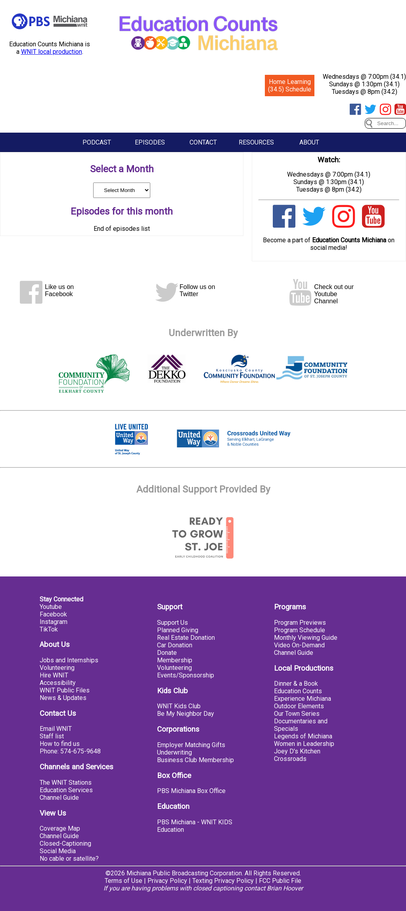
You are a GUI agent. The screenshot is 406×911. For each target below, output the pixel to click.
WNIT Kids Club (179, 706)
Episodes (150, 142)
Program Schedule (299, 630)
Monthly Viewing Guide (305, 637)
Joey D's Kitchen (297, 751)
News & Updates (63, 698)
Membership (174, 660)
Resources (256, 142)
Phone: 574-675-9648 (70, 751)
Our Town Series (297, 713)
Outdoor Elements (299, 706)
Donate (167, 652)
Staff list (52, 736)
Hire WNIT (54, 675)
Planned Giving (177, 630)
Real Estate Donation (186, 637)
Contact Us (58, 713)
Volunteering (57, 667)
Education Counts (298, 691)
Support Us (172, 622)
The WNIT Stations (66, 782)
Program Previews (300, 622)
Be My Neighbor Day (185, 713)
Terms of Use (123, 880)
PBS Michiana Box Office (191, 791)
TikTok (49, 629)
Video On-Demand (299, 645)
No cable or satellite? (69, 858)
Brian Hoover (285, 888)
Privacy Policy (167, 880)
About (309, 142)
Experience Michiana (302, 698)
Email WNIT (56, 728)
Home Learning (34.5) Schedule (289, 85)
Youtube (51, 607)
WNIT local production (51, 51)
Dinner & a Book (296, 683)
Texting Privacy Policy (223, 880)
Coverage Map (60, 828)
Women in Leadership (304, 743)
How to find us (60, 743)
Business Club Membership (195, 760)
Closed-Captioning (65, 843)
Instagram (53, 622)
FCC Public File (280, 880)
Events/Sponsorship (185, 675)
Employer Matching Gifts (191, 745)
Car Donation (174, 645)
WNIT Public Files (65, 690)
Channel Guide (59, 797)
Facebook (53, 614)
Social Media (58, 851)
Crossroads (290, 759)
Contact (203, 142)
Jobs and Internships (69, 660)
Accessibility (58, 683)
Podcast (96, 142)
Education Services (66, 790)
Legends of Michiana (303, 736)
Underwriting (174, 752)
